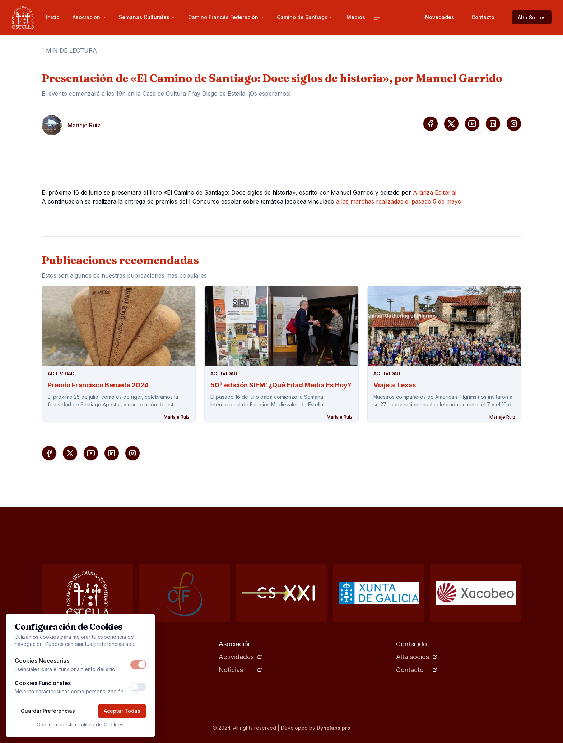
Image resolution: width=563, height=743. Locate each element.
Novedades (439, 17)
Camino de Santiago (305, 17)
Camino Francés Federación (226, 17)
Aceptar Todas (122, 711)
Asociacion (89, 17)
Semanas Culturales (147, 17)
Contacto (482, 17)
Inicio (53, 17)
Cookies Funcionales (43, 683)
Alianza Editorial (434, 192)
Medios (355, 17)
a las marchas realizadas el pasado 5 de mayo (398, 201)
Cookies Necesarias (42, 660)
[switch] (138, 664)
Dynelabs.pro (333, 728)
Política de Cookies (101, 724)
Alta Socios (532, 17)
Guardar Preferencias (48, 711)
